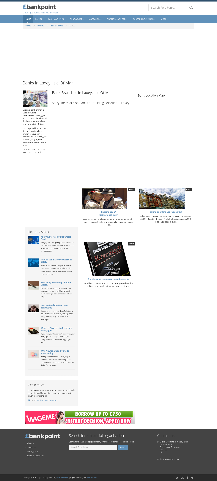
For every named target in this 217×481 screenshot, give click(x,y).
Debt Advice (77, 19)
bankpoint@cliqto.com (47, 400)
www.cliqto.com (62, 477)
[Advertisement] (108, 56)
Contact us (30, 447)
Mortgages (95, 19)
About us (30, 443)
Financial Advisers (117, 19)
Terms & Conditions (34, 455)
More (164, 19)
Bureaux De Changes (144, 19)
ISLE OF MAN (57, 25)
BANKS (40, 25)
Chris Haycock (91, 477)
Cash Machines (56, 19)
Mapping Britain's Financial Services (40, 12)
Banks (39, 19)
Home (28, 19)
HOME (28, 25)
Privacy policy (31, 451)
